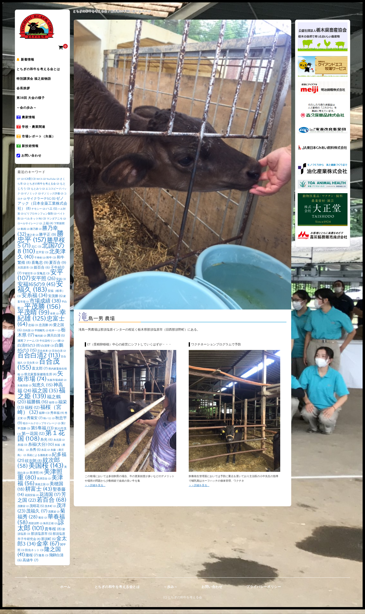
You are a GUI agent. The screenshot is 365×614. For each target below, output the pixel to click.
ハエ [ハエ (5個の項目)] (51, 213)
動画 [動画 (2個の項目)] (25, 233)
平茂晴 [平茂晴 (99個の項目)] (33, 317)
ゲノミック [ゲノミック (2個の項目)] (32, 198)
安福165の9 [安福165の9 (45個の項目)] (36, 289)
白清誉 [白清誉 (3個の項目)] (47, 350)
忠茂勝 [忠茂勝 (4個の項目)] (45, 329)
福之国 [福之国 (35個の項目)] (45, 395)
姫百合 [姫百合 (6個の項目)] (42, 272)
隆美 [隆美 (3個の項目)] (43, 560)
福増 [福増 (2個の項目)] (53, 407)
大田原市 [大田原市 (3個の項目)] (25, 272)
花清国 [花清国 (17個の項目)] (50, 499)
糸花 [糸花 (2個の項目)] (45, 454)
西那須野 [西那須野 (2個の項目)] (35, 528)
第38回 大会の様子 (34, 100)
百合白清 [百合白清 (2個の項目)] (59, 355)
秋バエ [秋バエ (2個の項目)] (49, 423)
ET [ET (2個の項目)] (20, 183)
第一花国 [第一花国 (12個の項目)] (33, 438)
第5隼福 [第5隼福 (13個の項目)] (42, 432)
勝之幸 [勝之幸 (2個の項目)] (32, 239)
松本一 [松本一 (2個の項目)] (54, 335)
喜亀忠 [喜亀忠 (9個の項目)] (39, 267)
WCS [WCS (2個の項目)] (41, 183)
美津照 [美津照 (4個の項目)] (36, 477)
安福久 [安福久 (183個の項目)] (40, 292)
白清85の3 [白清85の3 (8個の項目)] (28, 350)
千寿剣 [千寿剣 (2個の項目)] (40, 262)
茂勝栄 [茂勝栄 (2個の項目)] (23, 510)
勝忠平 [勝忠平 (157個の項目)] (40, 241)
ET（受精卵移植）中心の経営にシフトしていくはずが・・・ (129, 344)
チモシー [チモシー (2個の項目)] (38, 213)
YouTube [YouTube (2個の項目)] (52, 183)
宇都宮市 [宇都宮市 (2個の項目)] (29, 278)
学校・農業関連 (34, 130)
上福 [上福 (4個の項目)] (48, 228)
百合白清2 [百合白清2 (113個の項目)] (38, 360)
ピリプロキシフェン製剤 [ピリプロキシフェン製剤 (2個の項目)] (40, 218)
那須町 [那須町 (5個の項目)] (48, 544)
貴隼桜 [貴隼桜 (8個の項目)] (53, 534)
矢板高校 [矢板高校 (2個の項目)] (24, 390)
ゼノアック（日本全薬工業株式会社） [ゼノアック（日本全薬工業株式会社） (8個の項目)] (42, 208)
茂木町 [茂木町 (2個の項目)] (50, 510)
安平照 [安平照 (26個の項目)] (43, 283)
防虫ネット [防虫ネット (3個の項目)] (34, 554)
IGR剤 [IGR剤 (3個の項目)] (30, 183)
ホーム (65, 591)
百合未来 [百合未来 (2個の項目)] (44, 355)
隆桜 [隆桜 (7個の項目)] (32, 560)
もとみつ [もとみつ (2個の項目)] (38, 193)
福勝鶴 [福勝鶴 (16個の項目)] (37, 406)
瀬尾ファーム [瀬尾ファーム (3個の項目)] (28, 345)
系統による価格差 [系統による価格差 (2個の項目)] (39, 459)
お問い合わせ (32, 160)
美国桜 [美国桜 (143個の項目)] (46, 470)
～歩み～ (170, 591)
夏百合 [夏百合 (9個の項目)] (57, 267)
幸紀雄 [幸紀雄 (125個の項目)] (41, 320)
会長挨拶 (26, 90)
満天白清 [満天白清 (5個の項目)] (56, 340)
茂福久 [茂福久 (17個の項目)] (36, 515)
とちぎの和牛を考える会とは (41, 70)
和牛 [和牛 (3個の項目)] (51, 262)
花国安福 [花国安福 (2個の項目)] (32, 499)
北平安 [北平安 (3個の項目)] (42, 257)
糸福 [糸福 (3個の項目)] (22, 449)
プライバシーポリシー (263, 591)
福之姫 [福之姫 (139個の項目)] (41, 398)
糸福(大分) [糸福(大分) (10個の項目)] (41, 449)
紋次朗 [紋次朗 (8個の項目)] (33, 465)
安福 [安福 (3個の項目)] (61, 283)
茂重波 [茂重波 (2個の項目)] (53, 516)
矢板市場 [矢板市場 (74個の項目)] (40, 381)
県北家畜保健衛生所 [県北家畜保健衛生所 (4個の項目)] (40, 379)
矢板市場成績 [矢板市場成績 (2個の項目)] (56, 384)
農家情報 (29, 120)
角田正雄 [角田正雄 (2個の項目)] (50, 528)
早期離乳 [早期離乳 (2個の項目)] (41, 335)
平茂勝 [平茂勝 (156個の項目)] (42, 311)
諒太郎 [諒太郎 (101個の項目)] (40, 529)
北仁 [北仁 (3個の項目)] (36, 251)
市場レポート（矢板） (39, 140)
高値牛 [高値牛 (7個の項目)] (30, 565)
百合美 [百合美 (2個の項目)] (32, 367)
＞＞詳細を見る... (95, 485)
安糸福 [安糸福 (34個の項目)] (34, 300)
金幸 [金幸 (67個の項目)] (47, 548)
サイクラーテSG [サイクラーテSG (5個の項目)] (41, 203)
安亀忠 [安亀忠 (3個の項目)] (43, 278)
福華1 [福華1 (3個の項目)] (44, 417)
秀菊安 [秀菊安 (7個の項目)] (35, 423)
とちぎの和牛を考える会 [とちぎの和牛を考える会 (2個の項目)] (43, 188)
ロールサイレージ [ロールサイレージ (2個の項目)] (29, 228)
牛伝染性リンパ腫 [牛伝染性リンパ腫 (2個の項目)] (52, 345)
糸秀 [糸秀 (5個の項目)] (34, 454)
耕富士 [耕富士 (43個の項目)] (38, 494)
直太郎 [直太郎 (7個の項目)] (40, 373)
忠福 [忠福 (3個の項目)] (33, 329)
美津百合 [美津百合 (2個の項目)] (44, 483)
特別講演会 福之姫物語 (37, 80)
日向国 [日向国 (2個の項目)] (28, 335)
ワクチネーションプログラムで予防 (216, 344)
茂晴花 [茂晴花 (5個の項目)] (36, 511)
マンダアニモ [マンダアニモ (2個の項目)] (56, 223)
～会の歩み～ (30, 110)
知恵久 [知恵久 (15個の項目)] (42, 389)
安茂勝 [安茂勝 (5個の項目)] (55, 301)
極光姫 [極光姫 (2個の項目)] (40, 340)
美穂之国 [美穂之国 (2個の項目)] (42, 489)
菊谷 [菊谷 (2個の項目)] (42, 522)
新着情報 (29, 60)
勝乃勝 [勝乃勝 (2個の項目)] (35, 233)
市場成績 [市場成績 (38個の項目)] (45, 306)
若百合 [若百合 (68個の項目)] (51, 504)
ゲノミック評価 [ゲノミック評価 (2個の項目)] (52, 198)
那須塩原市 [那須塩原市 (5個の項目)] (41, 538)
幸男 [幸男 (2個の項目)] (54, 318)
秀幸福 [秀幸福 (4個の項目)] (57, 417)
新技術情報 (31, 150)
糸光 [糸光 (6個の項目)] (46, 444)
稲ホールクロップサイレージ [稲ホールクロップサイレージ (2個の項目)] (41, 428)
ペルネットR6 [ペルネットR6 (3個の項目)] (35, 223)
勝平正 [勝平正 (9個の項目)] (47, 239)
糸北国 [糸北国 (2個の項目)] (59, 444)
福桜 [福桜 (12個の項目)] (32, 412)
